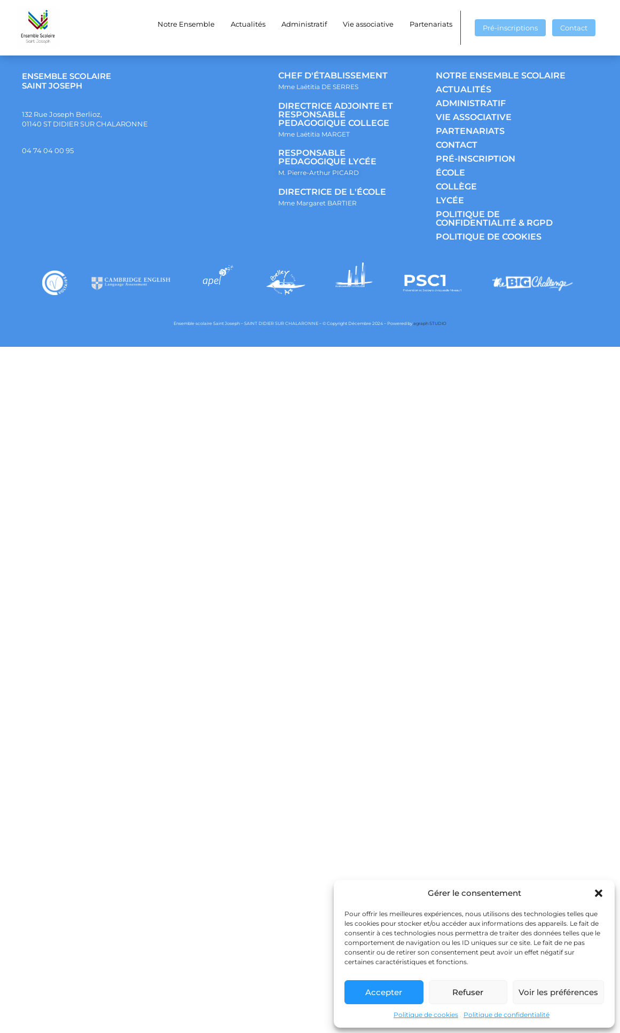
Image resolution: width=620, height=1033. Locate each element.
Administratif (304, 24)
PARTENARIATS (470, 131)
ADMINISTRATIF (471, 103)
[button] (598, 893)
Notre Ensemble (186, 24)
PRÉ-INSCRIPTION (475, 159)
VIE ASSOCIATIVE (474, 117)
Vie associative (368, 24)
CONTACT (456, 145)
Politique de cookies (426, 1015)
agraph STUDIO (429, 323)
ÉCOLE (450, 173)
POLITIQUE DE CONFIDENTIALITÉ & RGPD (494, 218)
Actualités (248, 24)
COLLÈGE (456, 186)
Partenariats (431, 24)
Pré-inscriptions (510, 27)
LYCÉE (450, 200)
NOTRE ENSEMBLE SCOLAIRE (501, 75)
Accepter (383, 992)
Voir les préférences (558, 992)
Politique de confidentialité (507, 1015)
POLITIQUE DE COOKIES (488, 237)
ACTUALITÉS (463, 89)
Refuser (467, 992)
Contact (573, 27)
